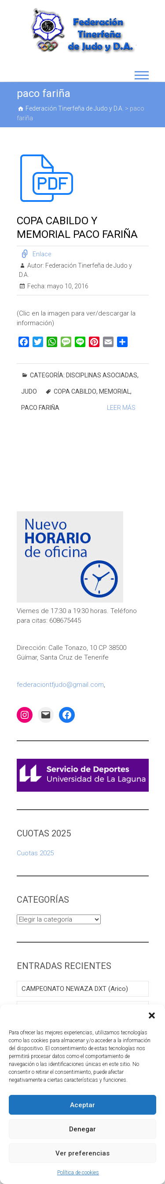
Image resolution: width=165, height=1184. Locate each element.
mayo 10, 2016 (67, 286)
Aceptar (82, 1105)
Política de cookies (78, 1173)
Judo (29, 391)
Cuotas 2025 (35, 853)
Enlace (42, 254)
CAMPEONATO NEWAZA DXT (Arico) (75, 989)
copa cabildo (75, 391)
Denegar (82, 1129)
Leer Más (121, 407)
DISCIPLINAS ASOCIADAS (101, 375)
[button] (151, 1015)
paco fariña (40, 407)
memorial (114, 391)
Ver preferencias (82, 1153)
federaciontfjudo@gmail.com (60, 685)
